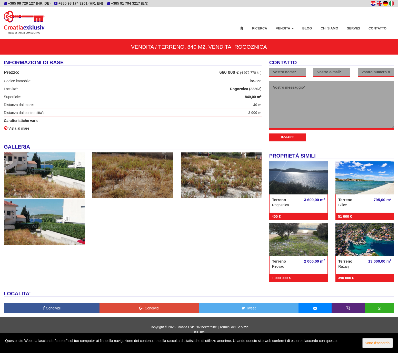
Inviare (287, 137)
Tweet (249, 308)
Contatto (377, 28)
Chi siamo (329, 28)
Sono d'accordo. (378, 343)
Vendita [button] (285, 28)
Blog (307, 28)
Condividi (52, 308)
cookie (61, 341)
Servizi (353, 28)
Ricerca (259, 28)
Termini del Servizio (234, 327)
